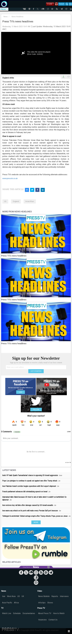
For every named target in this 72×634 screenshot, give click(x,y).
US (5, 201)
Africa (16, 603)
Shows (50, 603)
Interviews (64, 596)
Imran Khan (29, 201)
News (6, 17)
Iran (3, 596)
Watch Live (6, 613)
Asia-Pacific (7, 603)
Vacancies (42, 620)
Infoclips (41, 603)
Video (39, 591)
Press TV (41, 608)
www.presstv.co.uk (10, 178)
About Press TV (44, 613)
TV (2, 608)
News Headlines (17, 17)
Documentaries (29, 613)
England (16, 201)
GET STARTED (36, 371)
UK (23, 596)
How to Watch (58, 613)
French (61, 4)
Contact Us (53, 620)
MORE (36, 522)
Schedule (17, 613)
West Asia (11, 596)
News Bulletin (44, 596)
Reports (54, 596)
